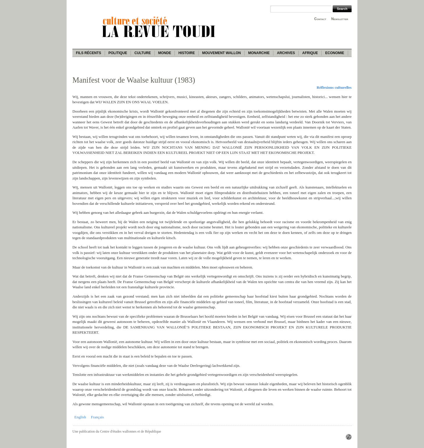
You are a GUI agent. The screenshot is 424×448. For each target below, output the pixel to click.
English (80, 417)
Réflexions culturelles (334, 87)
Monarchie (259, 53)
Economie (334, 53)
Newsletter (339, 19)
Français (97, 417)
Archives (286, 53)
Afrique (310, 53)
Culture (142, 53)
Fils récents (88, 53)
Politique (117, 53)
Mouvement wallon (221, 53)
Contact (320, 19)
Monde (164, 53)
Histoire (186, 53)
